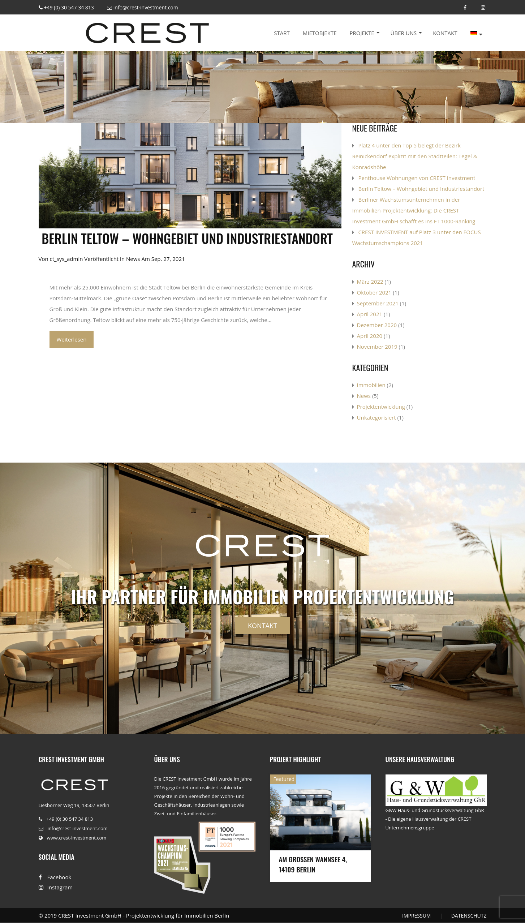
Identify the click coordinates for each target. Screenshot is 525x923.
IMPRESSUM (416, 915)
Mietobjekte (320, 33)
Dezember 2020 (377, 325)
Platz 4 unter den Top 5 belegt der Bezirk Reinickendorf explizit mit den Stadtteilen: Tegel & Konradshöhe (414, 156)
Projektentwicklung (381, 406)
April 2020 (370, 335)
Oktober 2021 (374, 292)
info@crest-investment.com (142, 7)
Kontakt (445, 33)
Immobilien (371, 384)
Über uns (404, 33)
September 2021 (378, 303)
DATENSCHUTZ (469, 915)
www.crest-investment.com (73, 837)
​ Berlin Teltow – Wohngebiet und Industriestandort (186, 238)
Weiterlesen (72, 339)
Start (282, 33)
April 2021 (370, 314)
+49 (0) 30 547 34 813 (66, 7)
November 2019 (377, 346)
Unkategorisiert (376, 417)
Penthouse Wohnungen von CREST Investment (416, 177)
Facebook (55, 877)
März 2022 (370, 281)
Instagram (56, 887)
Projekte (361, 33)
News (133, 258)
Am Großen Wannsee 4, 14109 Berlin (313, 864)
